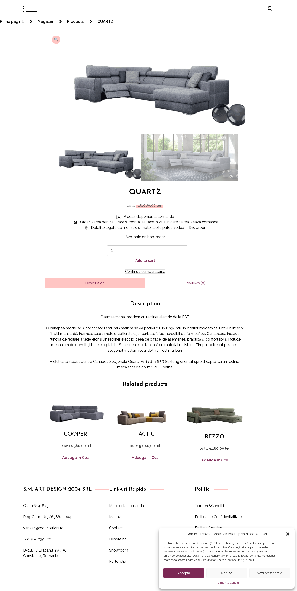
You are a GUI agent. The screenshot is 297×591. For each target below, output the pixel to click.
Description (95, 283)
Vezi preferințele (269, 573)
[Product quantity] (147, 250)
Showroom (118, 550)
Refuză (226, 573)
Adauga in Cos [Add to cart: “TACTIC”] (145, 457)
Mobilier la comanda (126, 505)
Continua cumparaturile (145, 271)
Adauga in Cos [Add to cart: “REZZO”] (214, 460)
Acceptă (184, 573)
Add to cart (145, 261)
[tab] (95, 283)
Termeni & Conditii (227, 582)
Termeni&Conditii (209, 505)
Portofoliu (117, 561)
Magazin (116, 517)
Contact (116, 528)
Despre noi (118, 539)
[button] (287, 534)
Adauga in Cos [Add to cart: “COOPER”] (75, 457)
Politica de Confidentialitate (218, 517)
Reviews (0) (195, 283)
